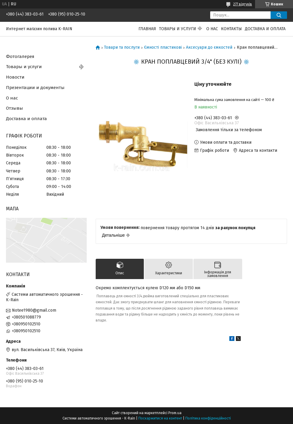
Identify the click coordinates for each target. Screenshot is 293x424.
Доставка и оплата (265, 28)
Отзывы (14, 108)
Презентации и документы (35, 87)
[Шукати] (279, 15)
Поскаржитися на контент (160, 418)
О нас (212, 28)
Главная (147, 28)
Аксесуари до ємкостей (209, 47)
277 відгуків (242, 4)
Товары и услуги (177, 28)
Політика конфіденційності (208, 418)
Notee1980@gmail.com (34, 310)
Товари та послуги (122, 47)
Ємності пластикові (163, 47)
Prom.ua (174, 413)
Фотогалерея (20, 56)
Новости (15, 77)
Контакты (231, 28)
